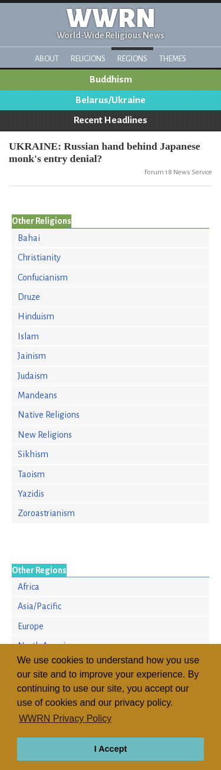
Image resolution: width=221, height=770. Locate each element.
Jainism (32, 356)
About (47, 58)
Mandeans (37, 395)
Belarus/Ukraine (110, 100)
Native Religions (49, 414)
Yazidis (31, 493)
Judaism (33, 376)
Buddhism (111, 79)
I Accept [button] (110, 749)
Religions (88, 58)
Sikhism (33, 454)
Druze (29, 297)
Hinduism (36, 316)
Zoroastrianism (46, 513)
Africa (28, 586)
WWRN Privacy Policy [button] (65, 718)
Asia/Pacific (39, 606)
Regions (132, 58)
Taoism (31, 474)
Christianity (39, 257)
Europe (31, 626)
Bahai (29, 238)
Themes (172, 58)
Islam (28, 336)
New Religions (45, 434)
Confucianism (43, 277)
